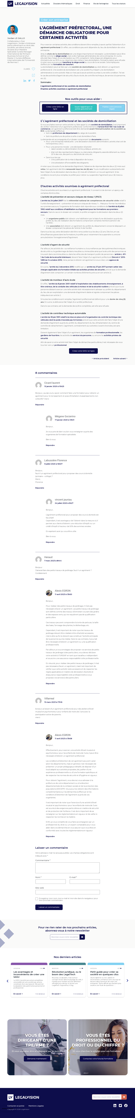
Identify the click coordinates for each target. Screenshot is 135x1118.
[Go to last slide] (7, 980)
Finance (86, 4)
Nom (38, 877)
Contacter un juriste (15, 1106)
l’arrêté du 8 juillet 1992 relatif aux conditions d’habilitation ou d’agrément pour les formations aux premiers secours (82, 209)
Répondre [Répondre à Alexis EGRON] (50, 684)
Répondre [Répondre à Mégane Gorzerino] (50, 445)
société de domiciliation (101, 125)
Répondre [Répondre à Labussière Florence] (39, 488)
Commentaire (42, 860)
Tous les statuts (119, 4)
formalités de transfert (63, 64)
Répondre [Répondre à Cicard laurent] (39, 405)
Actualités (45, 4)
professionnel (61, 345)
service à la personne (82, 335)
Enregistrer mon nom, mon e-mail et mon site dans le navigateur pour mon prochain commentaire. (68, 899)
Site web (39, 888)
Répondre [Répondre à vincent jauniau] (50, 542)
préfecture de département (65, 133)
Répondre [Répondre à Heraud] (39, 579)
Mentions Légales (36, 1106)
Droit (78, 4)
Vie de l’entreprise (100, 4)
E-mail (73, 877)
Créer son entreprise (54, 19)
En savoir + (18, 994)
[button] (7, 1108)
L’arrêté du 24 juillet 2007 (52, 201)
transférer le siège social (73, 62)
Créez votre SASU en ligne (83, 351)
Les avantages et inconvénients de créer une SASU (29, 974)
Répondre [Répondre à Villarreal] (39, 723)
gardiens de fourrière (50, 335)
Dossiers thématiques (62, 4)
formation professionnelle (107, 333)
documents (96, 139)
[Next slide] (127, 980)
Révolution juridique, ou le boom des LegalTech (66, 973)
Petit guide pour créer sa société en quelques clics (104, 973)
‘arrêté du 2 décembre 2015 (61, 267)
